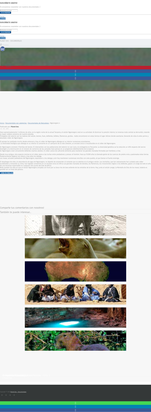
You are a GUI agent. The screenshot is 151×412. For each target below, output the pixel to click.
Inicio (2, 123)
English (8, 66)
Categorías (9, 61)
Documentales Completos (14, 59)
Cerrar (2, 16)
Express (8, 63)
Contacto (9, 64)
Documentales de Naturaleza (38, 123)
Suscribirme (5, 12)
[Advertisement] (61, 106)
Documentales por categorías (16, 123)
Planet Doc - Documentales (18, 392)
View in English (6, 173)
